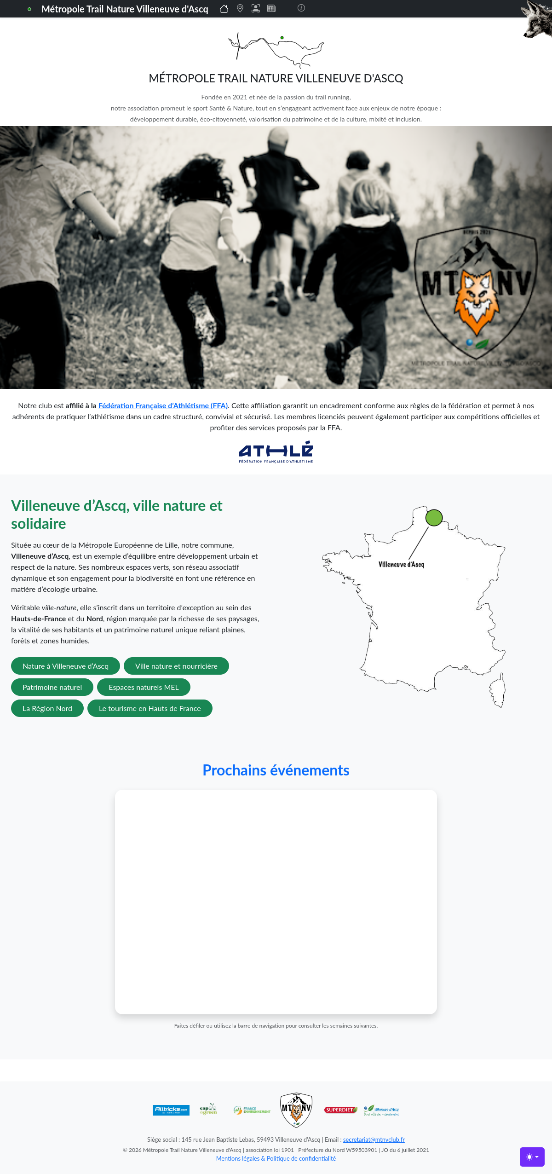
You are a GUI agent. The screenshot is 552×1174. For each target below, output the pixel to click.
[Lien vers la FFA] (276, 450)
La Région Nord (47, 708)
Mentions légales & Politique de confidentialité (276, 1158)
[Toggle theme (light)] (532, 1157)
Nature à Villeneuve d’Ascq (66, 665)
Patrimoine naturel (52, 686)
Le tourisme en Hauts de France (150, 708)
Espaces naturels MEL (143, 686)
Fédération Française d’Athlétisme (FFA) (163, 405)
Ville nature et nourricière (176, 665)
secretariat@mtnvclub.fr (374, 1139)
